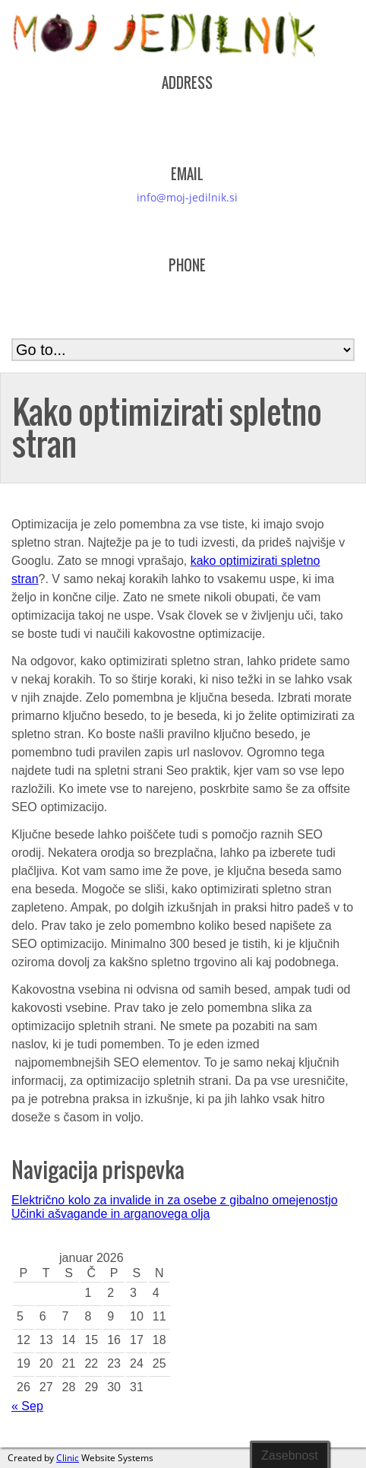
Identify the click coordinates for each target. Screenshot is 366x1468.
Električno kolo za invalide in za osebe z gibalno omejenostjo (174, 1200)
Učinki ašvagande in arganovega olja (110, 1213)
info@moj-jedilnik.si (187, 197)
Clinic (67, 1457)
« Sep (27, 1406)
